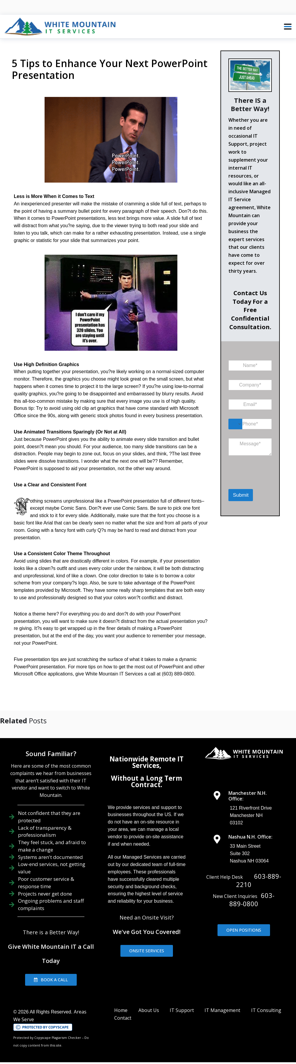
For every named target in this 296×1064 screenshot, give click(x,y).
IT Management (222, 1003)
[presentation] (259, 481)
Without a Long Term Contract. (146, 774)
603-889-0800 (252, 892)
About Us (148, 1003)
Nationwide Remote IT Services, (146, 755)
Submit (240, 495)
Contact (122, 1010)
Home (120, 1003)
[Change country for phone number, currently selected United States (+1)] (235, 424)
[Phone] (250, 424)
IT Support (182, 1003)
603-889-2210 (258, 873)
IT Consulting (266, 1003)
